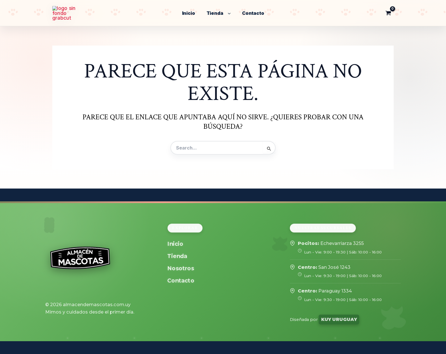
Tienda (177, 256)
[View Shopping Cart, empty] (388, 13)
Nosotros (181, 268)
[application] (228, 13)
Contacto (181, 280)
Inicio (175, 244)
